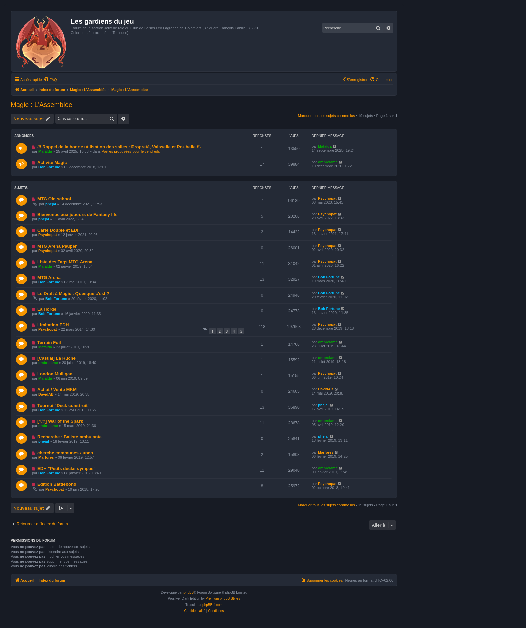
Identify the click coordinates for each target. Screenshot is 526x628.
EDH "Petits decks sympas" (66, 468)
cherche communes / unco (65, 452)
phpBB (188, 592)
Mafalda (45, 151)
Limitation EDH (53, 324)
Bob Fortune (49, 167)
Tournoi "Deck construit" (63, 405)
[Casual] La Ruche (56, 358)
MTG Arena (49, 277)
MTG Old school (54, 198)
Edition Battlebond (56, 484)
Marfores (46, 457)
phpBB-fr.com (212, 605)
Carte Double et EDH (59, 230)
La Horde (46, 309)
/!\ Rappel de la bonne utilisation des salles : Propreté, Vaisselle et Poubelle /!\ (119, 146)
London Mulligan (54, 373)
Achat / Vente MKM (57, 389)
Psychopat (327, 198)
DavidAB (46, 394)
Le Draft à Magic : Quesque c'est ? (73, 293)
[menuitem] (50, 79)
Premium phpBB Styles (223, 598)
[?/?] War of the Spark (60, 421)
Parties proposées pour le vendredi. (131, 151)
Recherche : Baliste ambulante (69, 436)
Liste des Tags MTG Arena (64, 261)
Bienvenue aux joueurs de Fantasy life (77, 214)
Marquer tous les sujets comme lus (326, 116)
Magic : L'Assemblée (41, 104)
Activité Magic (52, 162)
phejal (50, 204)
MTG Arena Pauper (57, 246)
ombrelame (328, 162)
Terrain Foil (49, 342)
